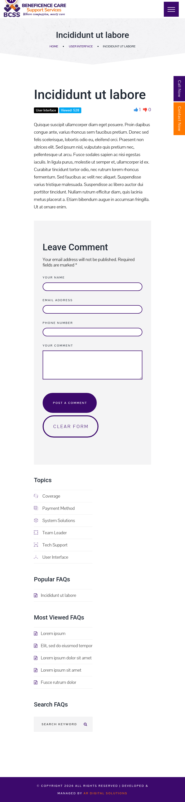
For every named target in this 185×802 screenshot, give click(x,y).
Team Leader (50, 532)
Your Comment (58, 346)
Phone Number (58, 323)
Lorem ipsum (53, 633)
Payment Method (54, 508)
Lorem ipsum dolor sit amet (66, 658)
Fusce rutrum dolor (58, 682)
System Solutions (54, 520)
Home (54, 46)
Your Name (54, 277)
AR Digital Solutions (105, 793)
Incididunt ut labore (58, 595)
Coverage (47, 496)
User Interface (81, 46)
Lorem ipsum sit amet (61, 670)
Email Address (58, 300)
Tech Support (51, 545)
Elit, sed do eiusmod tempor (66, 645)
